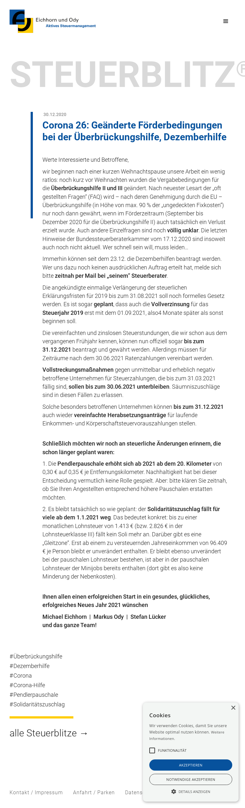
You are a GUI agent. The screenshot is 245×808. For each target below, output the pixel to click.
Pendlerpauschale (35, 695)
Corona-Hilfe (29, 685)
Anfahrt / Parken (94, 792)
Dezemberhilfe (31, 666)
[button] (225, 21)
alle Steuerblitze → (49, 733)
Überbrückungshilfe (37, 656)
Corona (22, 675)
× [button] (233, 708)
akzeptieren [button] (191, 765)
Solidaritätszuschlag (39, 704)
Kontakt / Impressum (36, 792)
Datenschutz (141, 792)
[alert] (191, 752)
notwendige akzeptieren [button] (190, 779)
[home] (53, 21)
